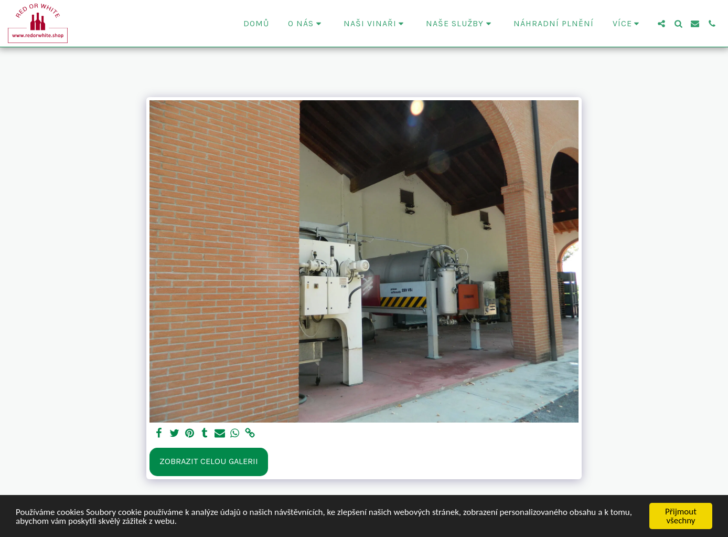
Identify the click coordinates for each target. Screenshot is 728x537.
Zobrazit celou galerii (208, 461)
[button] (306, 23)
